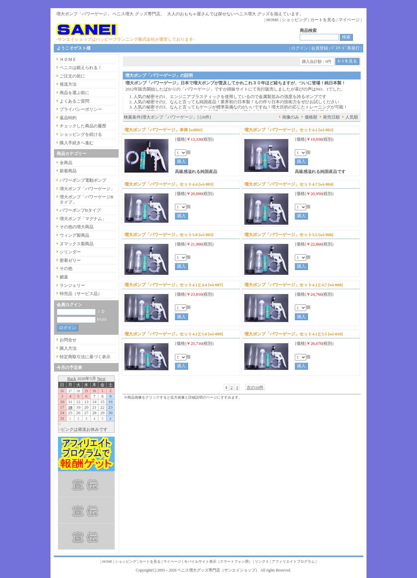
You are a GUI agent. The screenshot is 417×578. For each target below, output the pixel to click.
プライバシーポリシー (81, 109)
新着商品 (68, 170)
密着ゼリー (70, 260)
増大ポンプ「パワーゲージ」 (87, 188)
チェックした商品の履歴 (83, 125)
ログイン (299, 48)
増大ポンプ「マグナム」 (83, 218)
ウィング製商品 (74, 235)
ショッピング (294, 19)
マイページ (349, 19)
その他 (66, 268)
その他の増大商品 (76, 226)
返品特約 (68, 117)
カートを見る (323, 19)
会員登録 (319, 48)
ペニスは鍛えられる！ (81, 67)
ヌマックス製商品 (76, 243)
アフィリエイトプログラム (293, 561)
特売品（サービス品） (81, 293)
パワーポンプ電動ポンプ (83, 180)
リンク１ (262, 561)
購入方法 (68, 348)
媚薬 (64, 277)
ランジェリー (72, 285)
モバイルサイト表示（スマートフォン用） (218, 561)
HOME (272, 19)
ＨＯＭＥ (68, 59)
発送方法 (68, 84)
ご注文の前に (72, 76)
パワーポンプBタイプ (80, 210)
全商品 (66, 162)
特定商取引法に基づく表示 (85, 356)
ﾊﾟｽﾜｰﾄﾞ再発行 (345, 48)
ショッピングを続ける (81, 134)
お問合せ (68, 339)
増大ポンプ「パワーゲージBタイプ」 (86, 199)
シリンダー (70, 251)
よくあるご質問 (74, 101)
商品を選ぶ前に (74, 92)
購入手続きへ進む (76, 142)
